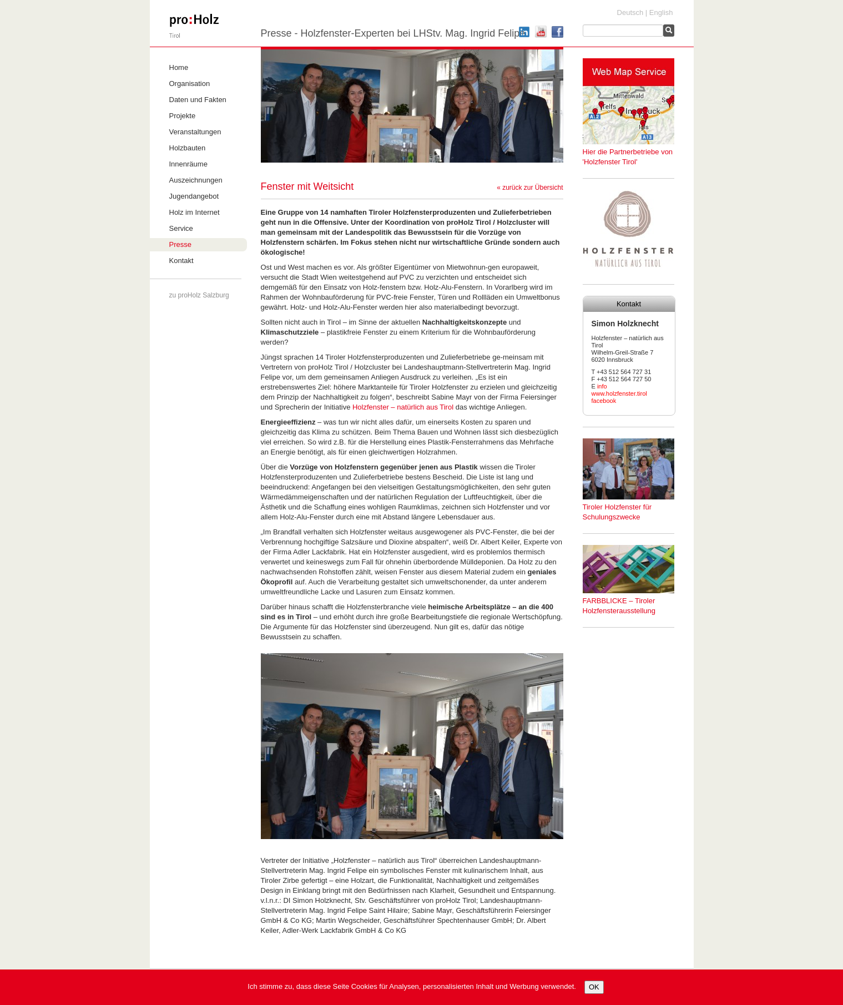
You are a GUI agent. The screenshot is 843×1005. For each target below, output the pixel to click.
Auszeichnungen (196, 180)
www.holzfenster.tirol (619, 393)
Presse (180, 244)
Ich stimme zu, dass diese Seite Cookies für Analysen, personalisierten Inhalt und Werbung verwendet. (412, 986)
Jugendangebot (194, 196)
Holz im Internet (194, 212)
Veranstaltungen (195, 132)
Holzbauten (187, 148)
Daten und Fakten (197, 99)
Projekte (182, 116)
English (661, 12)
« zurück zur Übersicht (530, 187)
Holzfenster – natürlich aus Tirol (402, 407)
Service (181, 228)
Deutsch (630, 12)
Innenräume (188, 164)
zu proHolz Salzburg (199, 295)
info (602, 386)
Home (179, 67)
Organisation (189, 83)
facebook (604, 400)
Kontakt (181, 260)
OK (594, 987)
